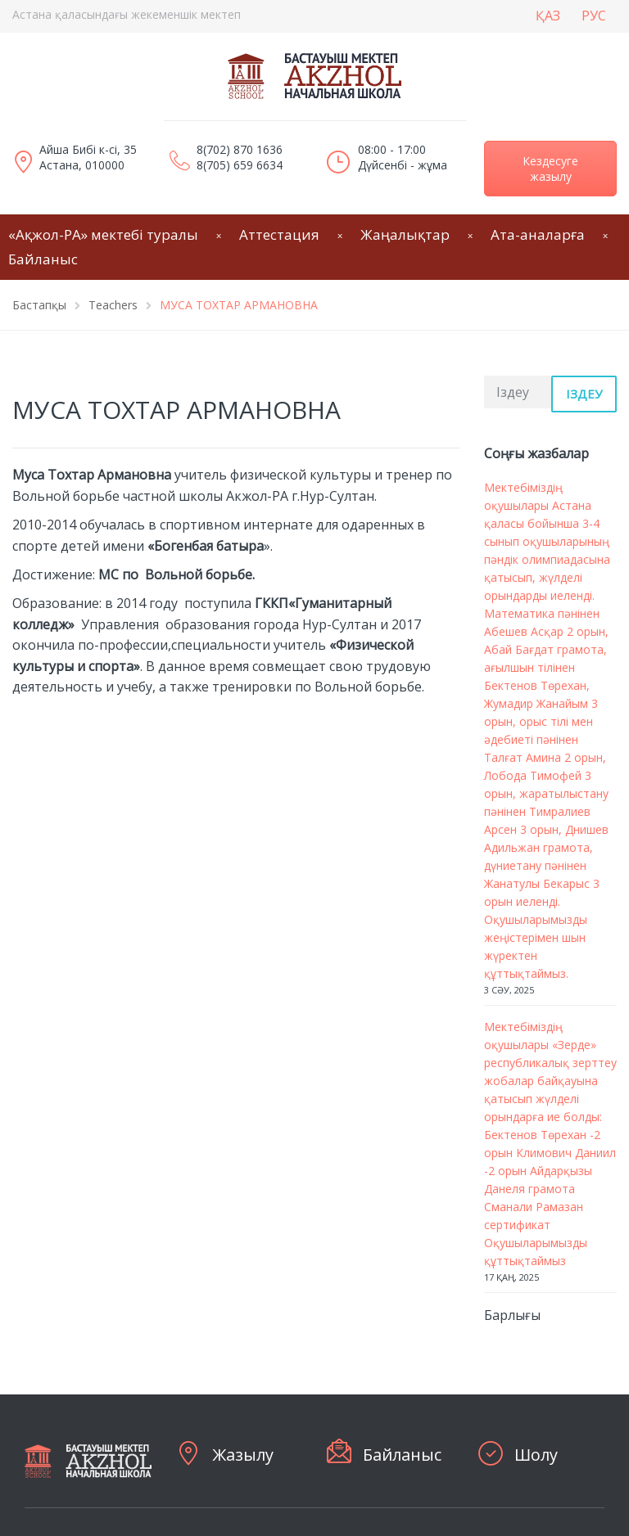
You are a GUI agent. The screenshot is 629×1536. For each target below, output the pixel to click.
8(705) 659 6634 (240, 165)
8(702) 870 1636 (240, 149)
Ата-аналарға (538, 234)
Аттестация (279, 234)
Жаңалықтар (405, 234)
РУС (593, 16)
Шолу (536, 1455)
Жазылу (243, 1455)
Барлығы (512, 1315)
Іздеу (584, 393)
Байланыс (402, 1455)
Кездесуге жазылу (550, 168)
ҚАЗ (548, 16)
